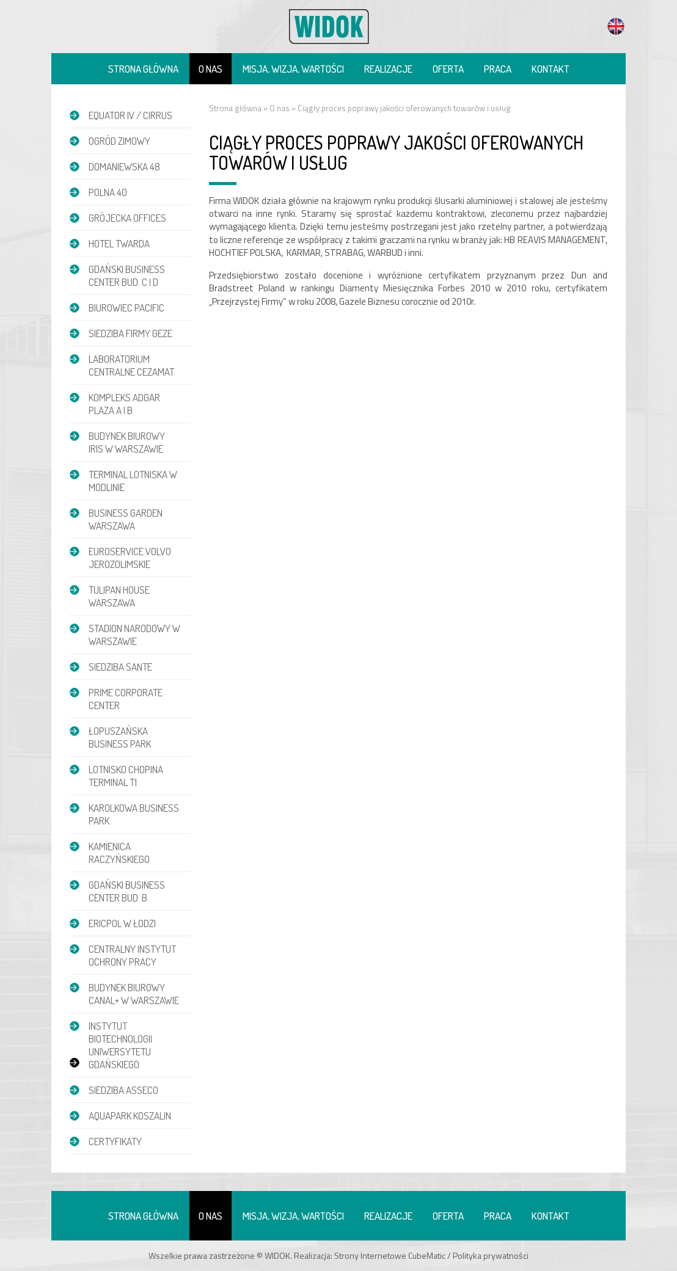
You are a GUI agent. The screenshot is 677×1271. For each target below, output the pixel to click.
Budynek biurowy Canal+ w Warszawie (134, 994)
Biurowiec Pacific (126, 307)
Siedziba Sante (120, 666)
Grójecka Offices (127, 217)
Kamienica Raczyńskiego (119, 852)
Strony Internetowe (370, 1255)
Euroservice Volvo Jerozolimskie (130, 557)
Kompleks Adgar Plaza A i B (124, 404)
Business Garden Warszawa (126, 519)
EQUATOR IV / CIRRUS (130, 115)
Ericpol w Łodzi (122, 923)
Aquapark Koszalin (130, 1115)
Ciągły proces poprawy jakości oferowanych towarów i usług (404, 108)
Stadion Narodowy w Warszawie (134, 634)
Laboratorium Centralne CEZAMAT (131, 365)
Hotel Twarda (119, 243)
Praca (497, 68)
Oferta (448, 68)
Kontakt (550, 68)
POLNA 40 (108, 192)
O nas (210, 68)
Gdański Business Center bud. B (127, 891)
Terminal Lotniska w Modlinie (133, 480)
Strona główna (143, 68)
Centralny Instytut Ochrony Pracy (132, 955)
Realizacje (388, 68)
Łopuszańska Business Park (120, 737)
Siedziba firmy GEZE (130, 333)
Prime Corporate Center (126, 699)
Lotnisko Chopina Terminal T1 (126, 775)
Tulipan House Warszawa (119, 596)
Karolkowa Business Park (134, 814)
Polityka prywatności (491, 1255)
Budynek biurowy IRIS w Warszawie (127, 442)
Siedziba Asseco (123, 1089)
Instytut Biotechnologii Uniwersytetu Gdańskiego (120, 1045)
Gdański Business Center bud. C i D (127, 275)
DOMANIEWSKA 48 (124, 166)
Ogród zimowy (119, 140)
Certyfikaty (115, 1141)
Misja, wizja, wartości (293, 68)
